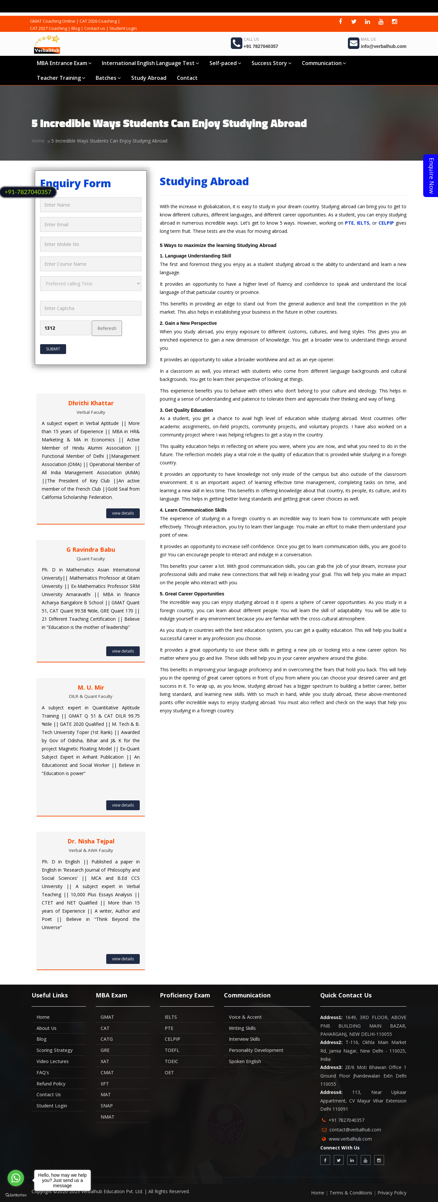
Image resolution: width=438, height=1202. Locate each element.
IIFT (105, 1083)
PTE (349, 223)
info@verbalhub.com (383, 46)
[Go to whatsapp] (16, 1178)
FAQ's (42, 1072)
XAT (105, 1061)
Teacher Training (61, 77)
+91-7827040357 (28, 191)
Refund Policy (50, 1083)
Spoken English (245, 1061)
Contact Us (48, 1094)
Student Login (123, 28)
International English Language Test (150, 63)
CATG (107, 1039)
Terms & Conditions (350, 1193)
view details (123, 513)
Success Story (271, 63)
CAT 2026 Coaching (98, 21)
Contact (187, 77)
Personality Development (256, 1050)
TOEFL (172, 1050)
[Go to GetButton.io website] (15, 1195)
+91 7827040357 (261, 46)
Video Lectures (52, 1061)
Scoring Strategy (54, 1050)
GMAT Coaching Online (52, 21)
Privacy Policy (391, 1193)
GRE (105, 1050)
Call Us (251, 39)
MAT (106, 1094)
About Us (46, 1028)
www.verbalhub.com (350, 1139)
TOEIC (171, 1061)
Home (38, 141)
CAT (105, 1028)
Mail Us (368, 39)
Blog (75, 28)
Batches (108, 77)
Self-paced (225, 63)
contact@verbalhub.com (355, 1129)
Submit (53, 349)
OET (169, 1072)
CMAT (107, 1072)
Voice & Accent (245, 1017)
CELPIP (386, 223)
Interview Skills (244, 1039)
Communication (324, 63)
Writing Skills (242, 1028)
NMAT (107, 1117)
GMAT (107, 1017)
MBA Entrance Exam (64, 63)
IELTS (363, 223)
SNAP (107, 1105)
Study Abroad (148, 77)
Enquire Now (432, 176)
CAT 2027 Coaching (48, 28)
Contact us (94, 28)
